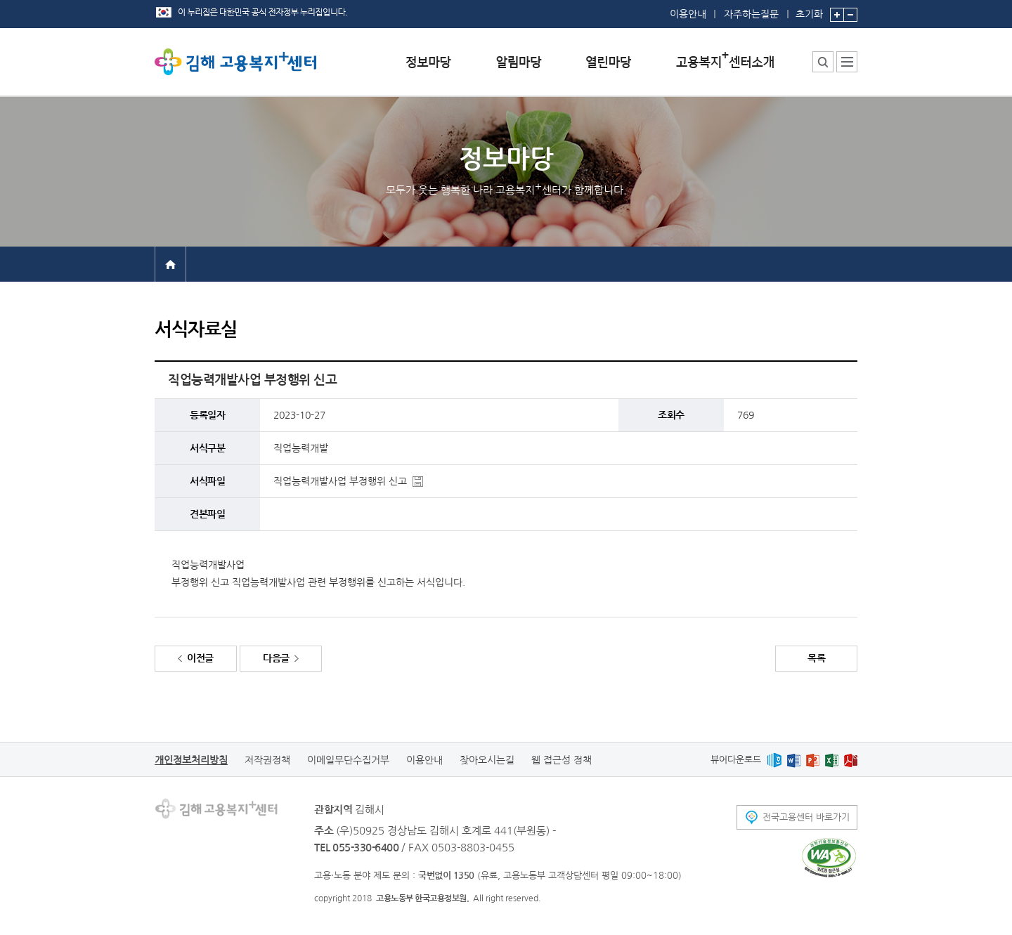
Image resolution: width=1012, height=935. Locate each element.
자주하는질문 (751, 14)
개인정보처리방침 (191, 760)
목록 (816, 658)
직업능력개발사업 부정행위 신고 (340, 481)
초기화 (809, 9)
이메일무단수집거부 (348, 760)
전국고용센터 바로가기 (806, 817)
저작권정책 (267, 760)
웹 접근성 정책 (561, 760)
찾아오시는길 (487, 760)
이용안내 (688, 14)
